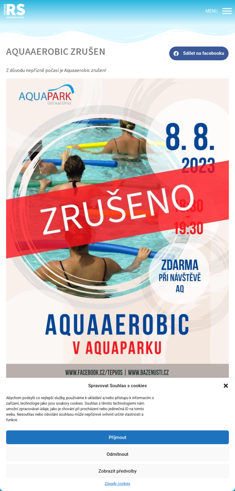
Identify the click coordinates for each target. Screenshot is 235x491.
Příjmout (117, 437)
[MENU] (227, 11)
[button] (226, 386)
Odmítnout (118, 454)
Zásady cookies (117, 484)
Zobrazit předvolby (118, 471)
